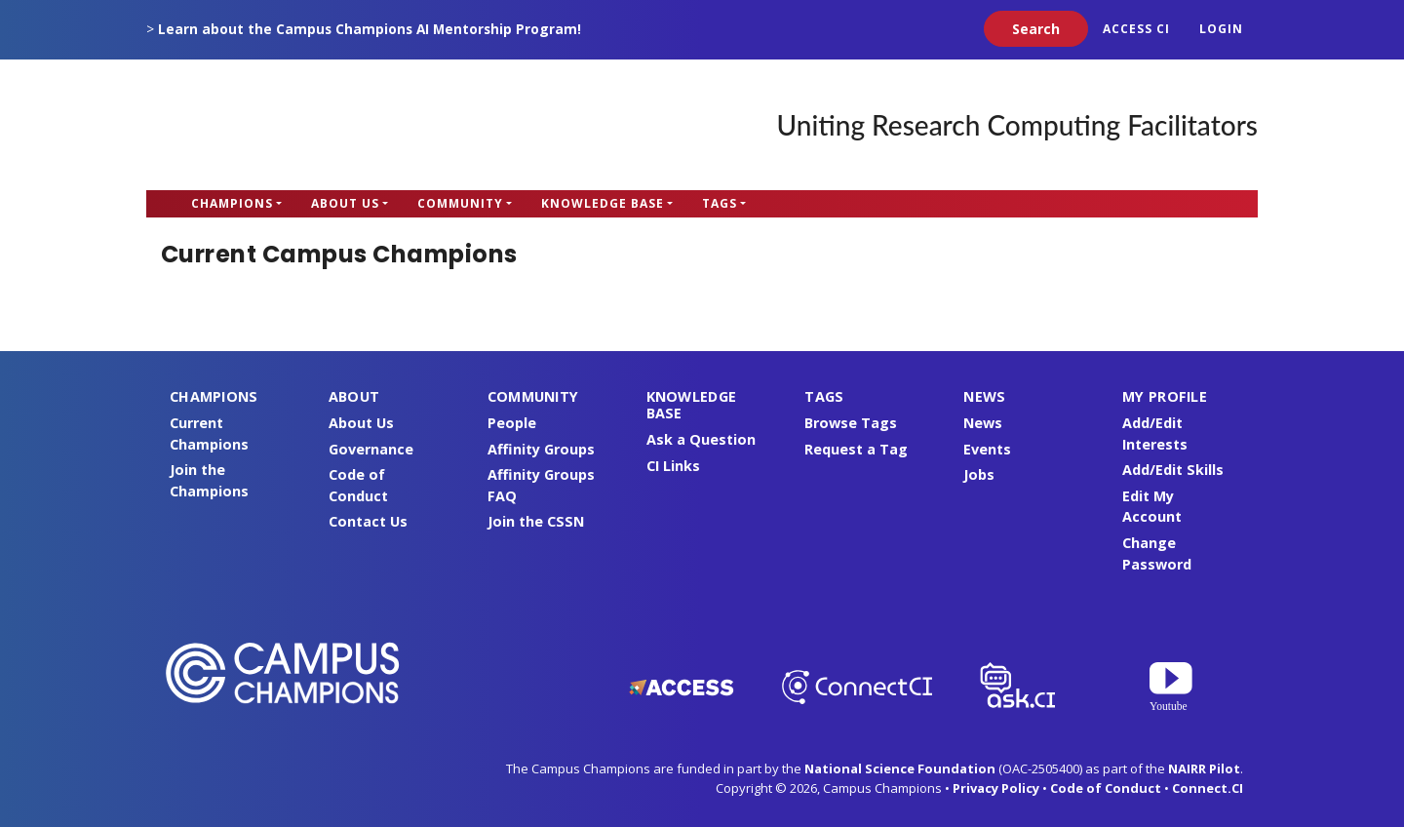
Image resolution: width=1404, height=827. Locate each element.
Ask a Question (701, 439)
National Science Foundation (899, 768)
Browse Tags (850, 423)
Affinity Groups (541, 449)
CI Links (673, 465)
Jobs (978, 474)
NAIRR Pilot (1204, 768)
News (982, 423)
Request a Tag (856, 449)
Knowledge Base (602, 203)
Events (987, 449)
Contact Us (368, 521)
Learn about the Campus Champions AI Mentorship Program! (369, 29)
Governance (371, 449)
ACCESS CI (1136, 28)
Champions (232, 203)
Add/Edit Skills (1173, 469)
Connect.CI (1207, 788)
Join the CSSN (536, 521)
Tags (719, 203)
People (512, 423)
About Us (345, 203)
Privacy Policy (996, 788)
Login (1221, 28)
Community (460, 203)
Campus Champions (268, 125)
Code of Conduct (1105, 788)
